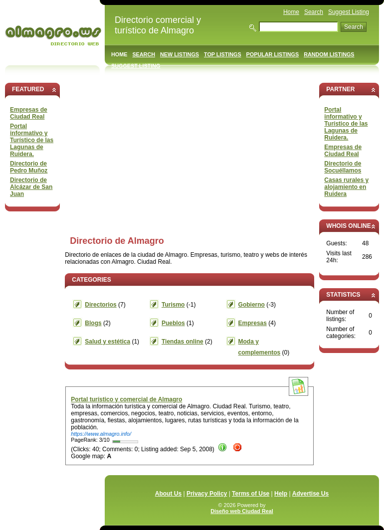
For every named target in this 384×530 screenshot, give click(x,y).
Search (313, 11)
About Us (168, 493)
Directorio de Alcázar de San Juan (31, 187)
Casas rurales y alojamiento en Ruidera (346, 187)
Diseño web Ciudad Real (241, 511)
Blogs (93, 323)
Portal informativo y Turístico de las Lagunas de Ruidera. (31, 140)
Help (280, 493)
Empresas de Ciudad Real (28, 113)
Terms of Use (250, 493)
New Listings (179, 54)
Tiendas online (182, 341)
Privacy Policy (207, 493)
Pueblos (173, 323)
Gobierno (251, 304)
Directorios (100, 304)
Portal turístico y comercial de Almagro (126, 399)
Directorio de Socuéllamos (342, 167)
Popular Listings (272, 54)
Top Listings (222, 54)
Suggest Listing (348, 11)
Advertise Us (310, 493)
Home (291, 11)
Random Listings (329, 54)
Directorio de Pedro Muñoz (28, 167)
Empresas (252, 323)
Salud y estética (107, 341)
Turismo (173, 304)
